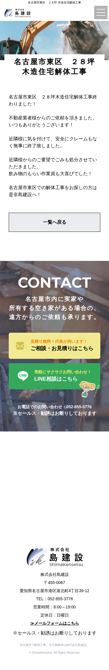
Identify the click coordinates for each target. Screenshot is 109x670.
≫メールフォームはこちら (54, 623)
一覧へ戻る (54, 222)
